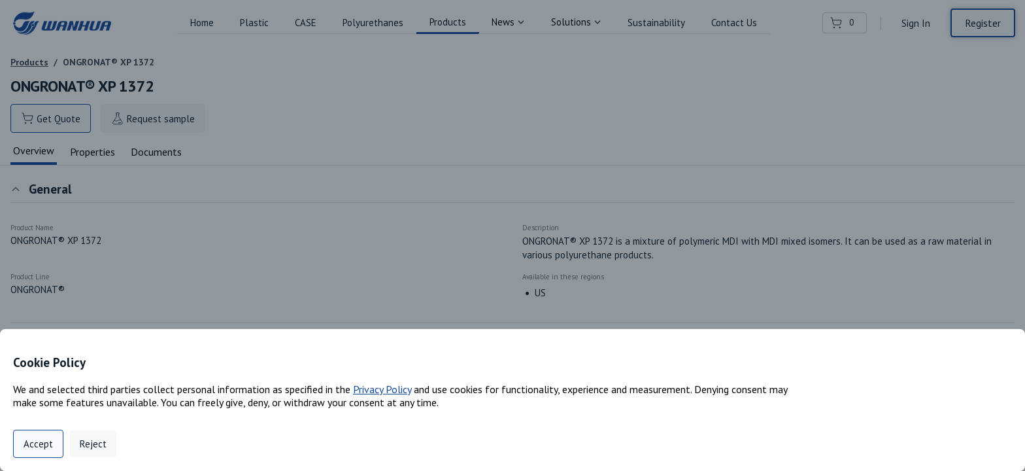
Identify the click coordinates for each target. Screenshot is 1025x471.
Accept (38, 444)
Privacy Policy (382, 389)
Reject (93, 444)
